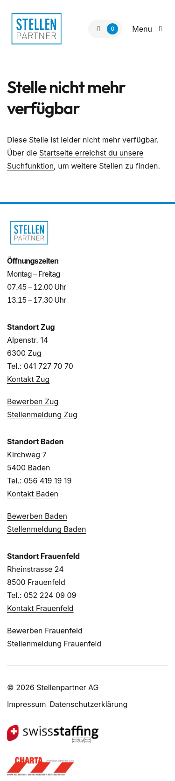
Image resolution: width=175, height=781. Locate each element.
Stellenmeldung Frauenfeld (54, 643)
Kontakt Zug (28, 379)
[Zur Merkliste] (105, 29)
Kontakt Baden (32, 493)
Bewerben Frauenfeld (45, 630)
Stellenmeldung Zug (42, 414)
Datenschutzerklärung (89, 704)
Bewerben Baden (37, 516)
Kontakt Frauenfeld (40, 608)
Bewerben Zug (32, 401)
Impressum (26, 704)
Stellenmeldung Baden (46, 529)
